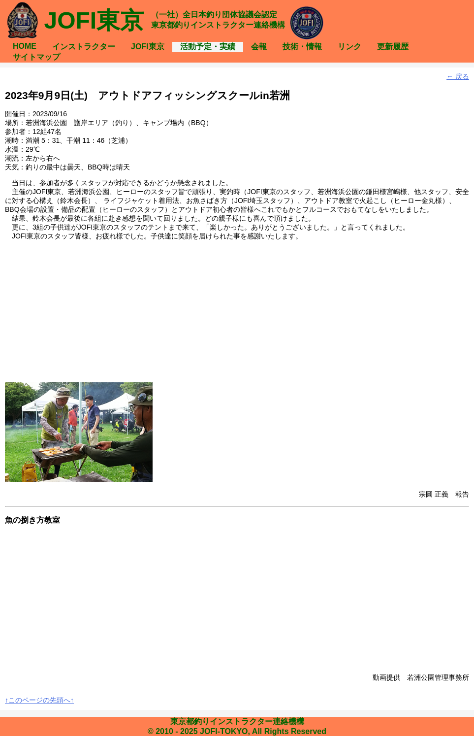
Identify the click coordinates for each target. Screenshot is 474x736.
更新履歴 (393, 46)
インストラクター (83, 46)
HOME (24, 46)
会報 (259, 46)
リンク (349, 46)
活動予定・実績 (207, 46)
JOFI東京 (147, 46)
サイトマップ (36, 57)
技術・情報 (302, 46)
